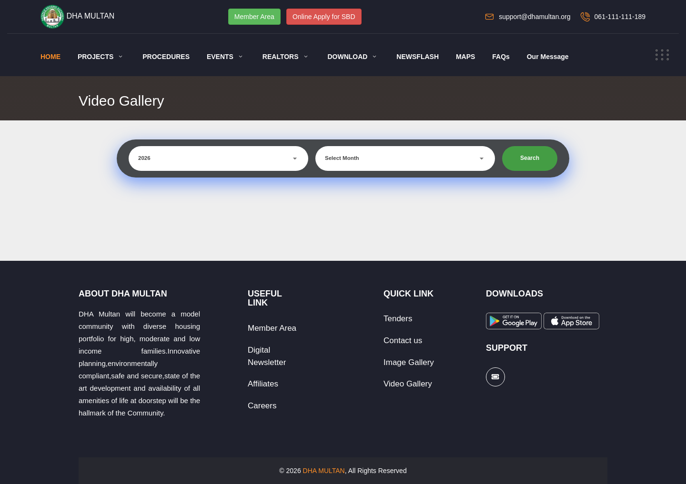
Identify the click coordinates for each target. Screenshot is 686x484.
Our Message (548, 56)
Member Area (254, 16)
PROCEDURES (166, 56)
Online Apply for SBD (324, 16)
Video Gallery (407, 383)
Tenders (397, 318)
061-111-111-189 (620, 16)
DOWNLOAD (347, 56)
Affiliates (263, 383)
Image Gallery (408, 362)
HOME (50, 56)
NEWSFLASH (417, 56)
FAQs (501, 56)
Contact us (402, 340)
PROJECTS (95, 56)
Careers (262, 405)
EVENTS (220, 56)
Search (529, 158)
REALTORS (280, 56)
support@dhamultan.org (534, 16)
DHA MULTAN (324, 470)
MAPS (465, 56)
